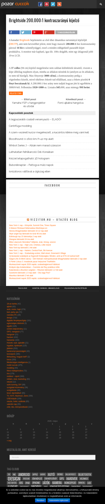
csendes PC (12, 315)
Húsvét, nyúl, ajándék (16, 343)
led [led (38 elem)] (89, 482)
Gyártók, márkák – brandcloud (45, 288)
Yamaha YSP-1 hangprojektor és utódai (28, 104)
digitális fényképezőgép (16, 320)
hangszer (10, 334)
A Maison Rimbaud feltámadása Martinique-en (28, 228)
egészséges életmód (15, 323)
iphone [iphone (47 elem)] (36, 482)
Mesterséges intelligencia (17, 362)
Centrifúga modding (20, 126)
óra (8, 373)
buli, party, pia (12, 312)
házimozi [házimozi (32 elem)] (84, 478)
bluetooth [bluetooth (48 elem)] (85, 474)
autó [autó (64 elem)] (51, 474)
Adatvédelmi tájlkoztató (58, 500)
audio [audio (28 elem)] (42, 474)
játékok (10, 348)
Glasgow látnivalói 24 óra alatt (21, 239)
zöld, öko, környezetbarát (17, 407)
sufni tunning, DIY (14, 385)
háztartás (10, 340)
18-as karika (12, 304)
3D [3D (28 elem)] (9, 474)
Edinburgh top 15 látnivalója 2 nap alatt (25, 236)
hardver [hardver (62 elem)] (72, 478)
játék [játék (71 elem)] (46, 482)
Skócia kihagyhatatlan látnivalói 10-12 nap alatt (28, 231)
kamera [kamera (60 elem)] (57, 482)
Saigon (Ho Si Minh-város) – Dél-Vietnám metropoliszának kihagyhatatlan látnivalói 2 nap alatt (48, 259)
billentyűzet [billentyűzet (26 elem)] (71, 474)
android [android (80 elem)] (24, 474)
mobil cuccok (12, 365)
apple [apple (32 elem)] (35, 474)
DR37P (13, 44)
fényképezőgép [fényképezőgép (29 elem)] (51, 478)
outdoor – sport (13, 376)
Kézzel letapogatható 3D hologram (29, 158)
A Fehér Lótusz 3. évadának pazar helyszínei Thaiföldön (32, 262)
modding (10, 368)
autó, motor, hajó (14, 309)
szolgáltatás (12, 390)
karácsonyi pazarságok (16, 351)
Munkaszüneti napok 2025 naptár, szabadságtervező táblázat (34, 278)
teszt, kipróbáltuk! (14, 393)
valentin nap (12, 404)
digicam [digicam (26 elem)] (26, 478)
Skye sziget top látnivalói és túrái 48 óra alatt (27, 234)
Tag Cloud (22, 288)
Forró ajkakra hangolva (70, 102)
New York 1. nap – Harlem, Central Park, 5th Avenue (30, 250)
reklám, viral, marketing (16, 379)
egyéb (9, 326)
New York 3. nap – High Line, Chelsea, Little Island (30, 245)
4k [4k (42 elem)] (14, 474)
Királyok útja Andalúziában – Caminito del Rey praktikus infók (34, 267)
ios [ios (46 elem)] (21, 482)
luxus (9, 359)
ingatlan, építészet (14, 346)
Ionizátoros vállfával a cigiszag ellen (29, 171)
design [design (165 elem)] (14, 478)
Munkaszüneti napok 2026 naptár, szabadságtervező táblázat (34, 264)
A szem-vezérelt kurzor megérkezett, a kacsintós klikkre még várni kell (49, 132)
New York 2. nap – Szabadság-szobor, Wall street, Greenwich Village (37, 253)
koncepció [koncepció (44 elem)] (70, 482)
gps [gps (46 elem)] (62, 478)
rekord (9, 382)
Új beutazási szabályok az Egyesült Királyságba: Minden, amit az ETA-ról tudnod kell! (44, 256)
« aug (9, 441)
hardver (10, 337)
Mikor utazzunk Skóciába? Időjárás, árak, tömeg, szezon (32, 242)
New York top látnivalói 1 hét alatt (23, 248)
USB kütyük (12, 399)
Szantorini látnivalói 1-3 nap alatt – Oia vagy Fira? (29, 273)
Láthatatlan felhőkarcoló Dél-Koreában (31, 152)
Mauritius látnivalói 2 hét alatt (21, 275)
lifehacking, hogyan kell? (17, 357)
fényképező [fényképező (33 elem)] (37, 478)
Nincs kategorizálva (15, 371)
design (9, 318)
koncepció (11, 354)
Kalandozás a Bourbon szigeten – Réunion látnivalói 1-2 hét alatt (35, 270)
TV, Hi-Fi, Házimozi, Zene (17, 396)
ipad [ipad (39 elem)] (28, 482)
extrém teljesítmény (15, 329)
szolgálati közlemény (15, 387)
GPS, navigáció (13, 332)
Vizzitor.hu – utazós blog (54, 219)
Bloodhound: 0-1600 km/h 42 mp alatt (31, 139)
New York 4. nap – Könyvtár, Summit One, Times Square (32, 225)
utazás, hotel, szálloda (16, 401)
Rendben (40, 500)
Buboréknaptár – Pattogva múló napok (31, 165)
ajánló (9, 306)
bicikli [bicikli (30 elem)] (60, 474)
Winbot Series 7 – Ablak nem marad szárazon (35, 145)
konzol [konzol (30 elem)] (82, 482)
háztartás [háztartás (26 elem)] (12, 482)
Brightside (25, 40)
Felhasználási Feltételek (75, 288)
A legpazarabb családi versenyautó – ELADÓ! (35, 119)
